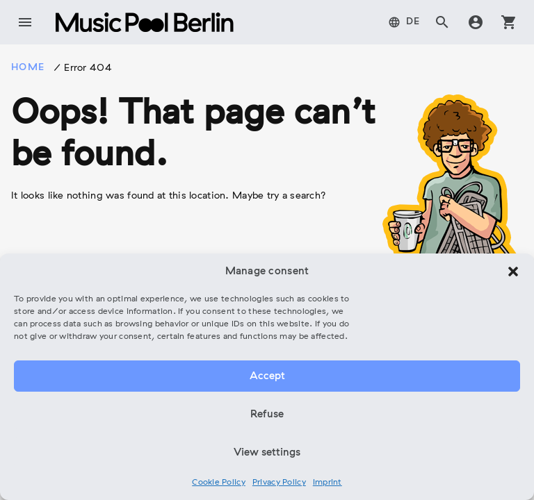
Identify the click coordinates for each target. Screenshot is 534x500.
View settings (267, 453)
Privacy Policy (279, 482)
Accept (267, 376)
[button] (513, 271)
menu (25, 22)
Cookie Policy (218, 482)
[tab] (404, 22)
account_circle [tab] (475, 22)
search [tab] (442, 22)
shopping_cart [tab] (509, 22)
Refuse (267, 414)
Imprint (327, 482)
